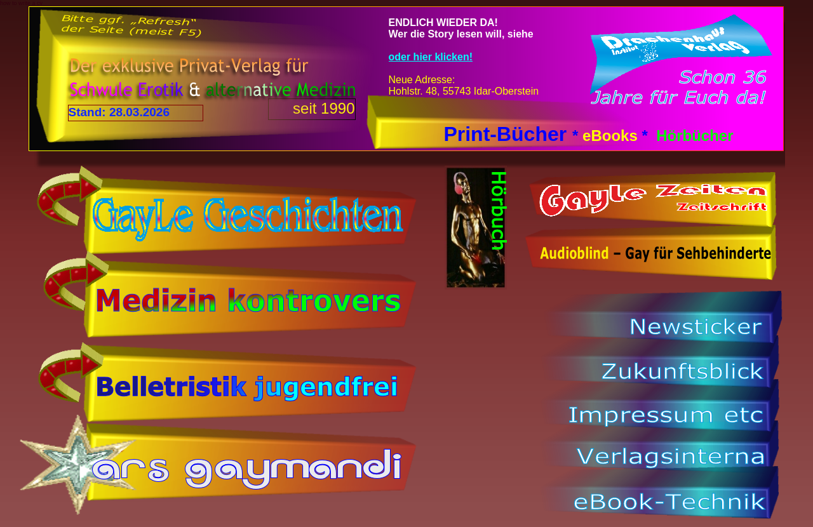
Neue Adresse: (422, 79)
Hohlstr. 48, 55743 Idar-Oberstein (464, 91)
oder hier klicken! (431, 56)
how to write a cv (21, 3)
